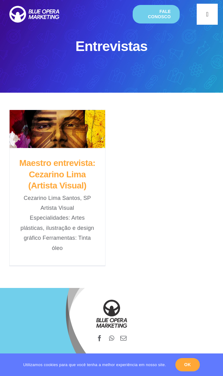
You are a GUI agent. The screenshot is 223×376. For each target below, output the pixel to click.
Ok (187, 364)
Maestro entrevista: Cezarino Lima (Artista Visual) (57, 174)
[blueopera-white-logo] (34, 9)
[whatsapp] (111, 338)
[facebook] (99, 338)
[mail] (123, 338)
